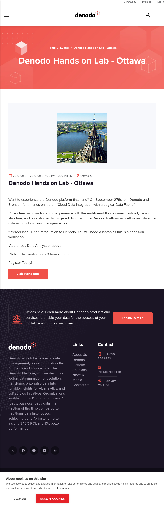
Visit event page (28, 273)
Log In (160, 2)
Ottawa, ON (85, 176)
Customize (20, 498)
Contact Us (80, 384)
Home (51, 48)
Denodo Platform (78, 362)
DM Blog (146, 2)
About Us (79, 354)
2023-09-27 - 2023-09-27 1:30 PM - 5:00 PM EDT (41, 176)
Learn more (133, 318)
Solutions (79, 369)
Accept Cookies (52, 498)
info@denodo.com (110, 370)
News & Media (78, 377)
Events (64, 48)
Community (130, 2)
